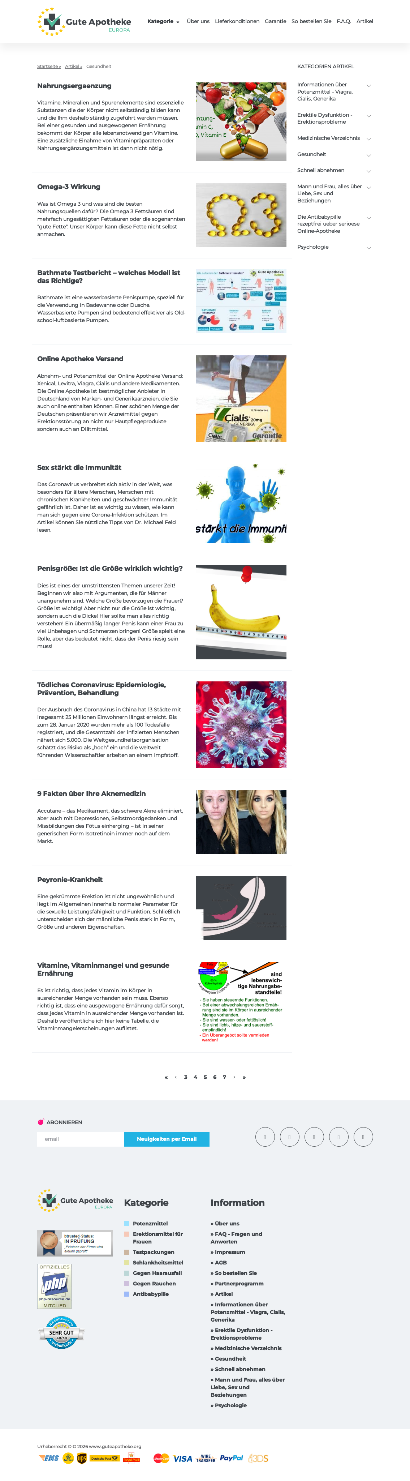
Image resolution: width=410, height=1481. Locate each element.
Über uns (198, 21)
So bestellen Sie (311, 21)
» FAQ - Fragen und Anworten (236, 1238)
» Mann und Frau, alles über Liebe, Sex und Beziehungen (248, 1387)
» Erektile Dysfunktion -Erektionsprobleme (241, 1334)
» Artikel (222, 1294)
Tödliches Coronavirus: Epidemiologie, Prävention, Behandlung (101, 689)
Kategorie (164, 21)
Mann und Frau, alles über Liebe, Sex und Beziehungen (329, 193)
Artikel (365, 21)
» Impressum (228, 1252)
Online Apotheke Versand (80, 359)
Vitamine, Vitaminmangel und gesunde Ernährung (103, 969)
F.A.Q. (344, 21)
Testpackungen (153, 1252)
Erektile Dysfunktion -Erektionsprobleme (324, 118)
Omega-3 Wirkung (68, 187)
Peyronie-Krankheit (70, 880)
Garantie (275, 21)
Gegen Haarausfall (157, 1273)
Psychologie (312, 247)
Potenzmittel (150, 1223)
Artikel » (73, 66)
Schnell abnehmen (320, 170)
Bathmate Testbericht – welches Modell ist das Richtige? (108, 277)
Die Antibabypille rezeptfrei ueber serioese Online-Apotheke (328, 224)
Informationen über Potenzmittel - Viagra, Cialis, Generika (325, 91)
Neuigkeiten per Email (167, 1139)
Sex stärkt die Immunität (79, 468)
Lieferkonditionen (237, 21)
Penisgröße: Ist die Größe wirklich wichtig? (110, 569)
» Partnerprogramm (237, 1283)
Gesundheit (311, 154)
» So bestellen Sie (234, 1273)
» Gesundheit (228, 1359)
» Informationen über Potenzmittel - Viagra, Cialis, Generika (248, 1312)
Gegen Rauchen (154, 1283)
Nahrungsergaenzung (74, 86)
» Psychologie (229, 1405)
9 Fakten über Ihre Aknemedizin (91, 794)
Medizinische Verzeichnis (328, 138)
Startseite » (49, 66)
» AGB (219, 1262)
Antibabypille (151, 1294)
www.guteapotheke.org (115, 1446)
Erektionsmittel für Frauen (158, 1238)
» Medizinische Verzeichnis (246, 1348)
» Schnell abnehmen (238, 1369)
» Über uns (225, 1223)
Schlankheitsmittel (158, 1262)
